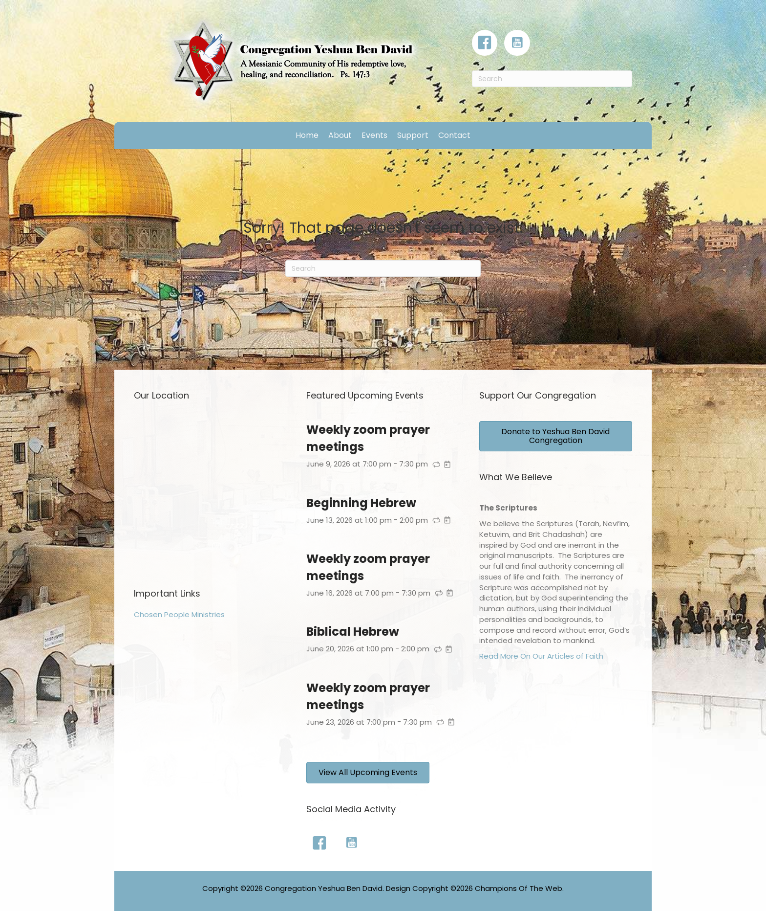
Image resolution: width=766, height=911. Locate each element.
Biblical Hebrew (352, 631)
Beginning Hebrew (361, 503)
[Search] (552, 78)
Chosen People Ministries (179, 614)
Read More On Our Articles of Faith (541, 656)
